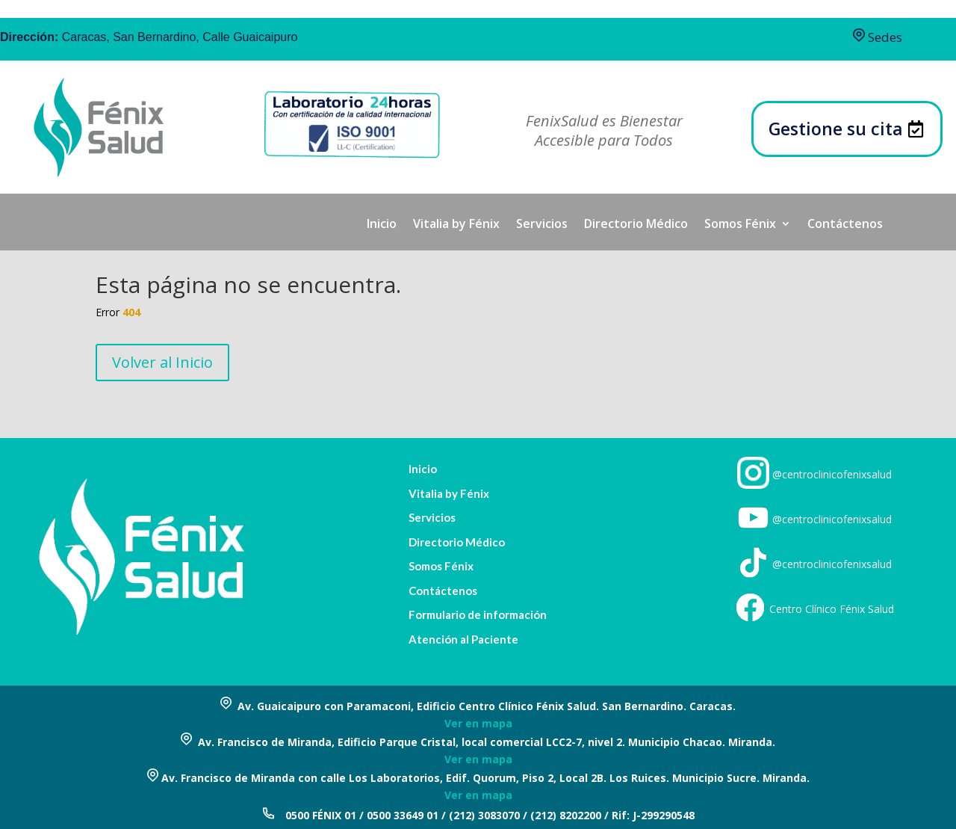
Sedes (877, 37)
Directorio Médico (636, 225)
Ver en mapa (478, 723)
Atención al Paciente (463, 639)
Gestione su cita (836, 129)
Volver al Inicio (162, 362)
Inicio (382, 225)
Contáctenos (845, 225)
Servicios (542, 225)
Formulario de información (478, 614)
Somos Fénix (740, 225)
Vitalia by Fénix (456, 225)
